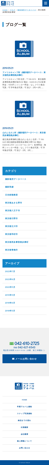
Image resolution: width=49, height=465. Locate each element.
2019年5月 (10, 295)
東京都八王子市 (12, 210)
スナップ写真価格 (24, 413)
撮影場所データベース (15, 179)
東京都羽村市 (11, 234)
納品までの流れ (24, 420)
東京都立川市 (11, 226)
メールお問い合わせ (24, 358)
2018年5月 (10, 310)
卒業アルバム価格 (24, 406)
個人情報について (24, 441)
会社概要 (24, 434)
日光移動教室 (11, 194)
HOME (24, 400)
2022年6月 (10, 279)
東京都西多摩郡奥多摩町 (16, 242)
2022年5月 (10, 287)
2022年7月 (10, 271)
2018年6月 (10, 302)
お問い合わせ (24, 448)
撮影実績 (9, 187)
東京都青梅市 (11, 249)
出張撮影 (24, 427)
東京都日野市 (11, 218)
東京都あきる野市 (13, 202)
